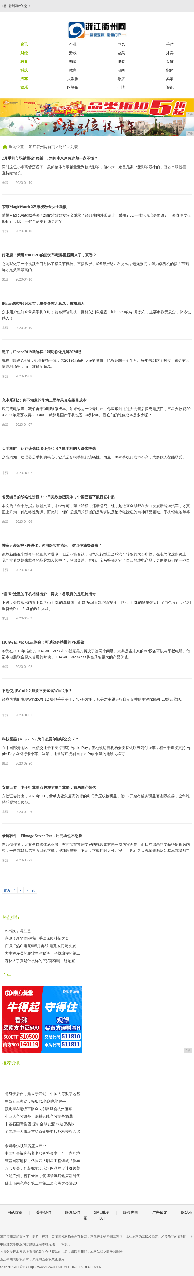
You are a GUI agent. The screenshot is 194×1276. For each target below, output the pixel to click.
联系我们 (72, 1212)
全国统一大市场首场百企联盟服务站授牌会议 (42, 1131)
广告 (6, 975)
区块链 (72, 87)
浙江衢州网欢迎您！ (16, 6)
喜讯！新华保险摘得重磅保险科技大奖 (37, 938)
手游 (170, 44)
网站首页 (14, 1212)
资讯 (170, 87)
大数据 (72, 79)
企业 (73, 44)
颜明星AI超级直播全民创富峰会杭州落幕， (40, 1109)
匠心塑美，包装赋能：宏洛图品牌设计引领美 (42, 1168)
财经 (62, 147)
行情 (121, 87)
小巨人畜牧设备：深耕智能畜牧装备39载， (41, 1116)
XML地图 (101, 1212)
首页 (7, 890)
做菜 (121, 53)
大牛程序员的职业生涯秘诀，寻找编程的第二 (42, 953)
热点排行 (11, 917)
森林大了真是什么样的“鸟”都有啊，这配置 (40, 961)
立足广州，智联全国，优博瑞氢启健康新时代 (42, 1176)
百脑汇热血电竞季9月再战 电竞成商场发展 (40, 946)
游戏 (73, 53)
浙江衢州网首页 (42, 147)
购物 (73, 61)
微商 (73, 70)
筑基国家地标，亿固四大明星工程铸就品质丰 (42, 1161)
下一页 (30, 890)
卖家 (170, 79)
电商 (121, 70)
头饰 (170, 61)
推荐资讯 (11, 1063)
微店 (121, 79)
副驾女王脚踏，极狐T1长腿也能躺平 (35, 1101)
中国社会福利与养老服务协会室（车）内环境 (42, 1153)
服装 (121, 61)
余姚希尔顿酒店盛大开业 (25, 1146)
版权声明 (130, 1212)
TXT (101, 1218)
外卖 (170, 53)
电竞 (121, 44)
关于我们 (43, 1212)
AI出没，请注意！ (20, 931)
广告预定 (159, 1212)
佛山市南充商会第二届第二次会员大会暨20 (41, 1183)
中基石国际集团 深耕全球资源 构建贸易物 (40, 1124)
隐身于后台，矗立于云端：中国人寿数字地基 (42, 1094)
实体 (170, 70)
